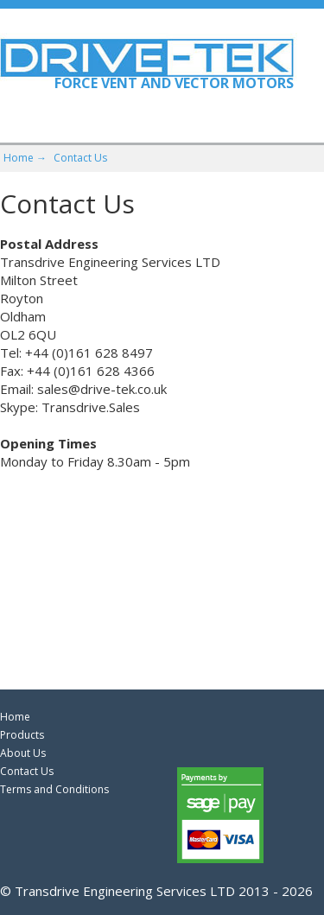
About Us (23, 753)
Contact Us (80, 157)
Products (22, 735)
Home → (25, 157)
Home (15, 716)
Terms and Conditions (54, 789)
